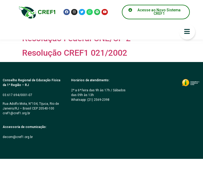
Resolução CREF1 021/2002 (74, 53)
